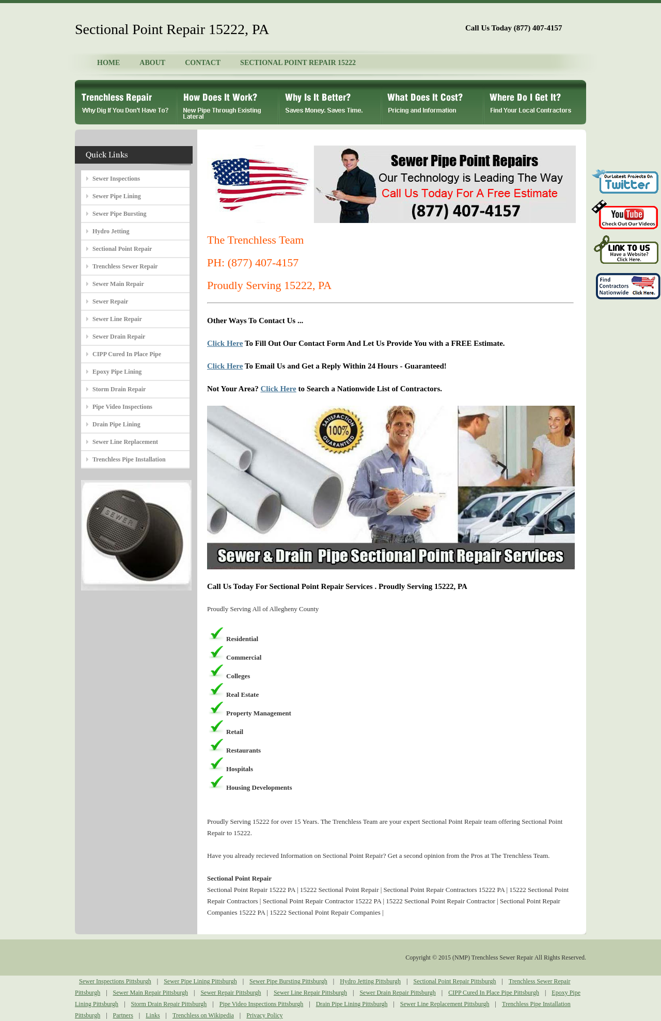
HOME (108, 63)
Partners (123, 1015)
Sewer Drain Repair (118, 336)
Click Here (225, 343)
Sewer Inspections (116, 178)
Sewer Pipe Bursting (119, 213)
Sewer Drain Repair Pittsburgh (397, 992)
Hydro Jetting (110, 231)
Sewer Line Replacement (125, 441)
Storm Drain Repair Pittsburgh (169, 1004)
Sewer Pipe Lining (116, 196)
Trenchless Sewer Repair (125, 266)
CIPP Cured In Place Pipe (126, 354)
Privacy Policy (264, 1015)
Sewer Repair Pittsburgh (230, 992)
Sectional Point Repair (122, 248)
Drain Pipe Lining (116, 424)
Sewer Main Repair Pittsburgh (150, 992)
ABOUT (152, 63)
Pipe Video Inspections (122, 406)
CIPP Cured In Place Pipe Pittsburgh (493, 992)
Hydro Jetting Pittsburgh (370, 981)
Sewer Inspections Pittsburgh (115, 981)
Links (153, 1015)
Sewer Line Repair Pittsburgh (310, 992)
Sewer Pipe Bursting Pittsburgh (288, 981)
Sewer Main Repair (118, 284)
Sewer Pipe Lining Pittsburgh (200, 981)
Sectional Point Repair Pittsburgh (454, 981)
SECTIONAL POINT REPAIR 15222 (298, 63)
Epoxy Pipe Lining (116, 371)
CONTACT (203, 63)
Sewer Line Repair (117, 319)
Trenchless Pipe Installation (129, 459)
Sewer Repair (110, 301)
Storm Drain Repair (119, 389)
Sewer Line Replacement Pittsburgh (445, 1004)
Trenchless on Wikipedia (203, 1015)
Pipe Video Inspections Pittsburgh (261, 1004)
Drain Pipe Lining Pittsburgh (352, 1004)
